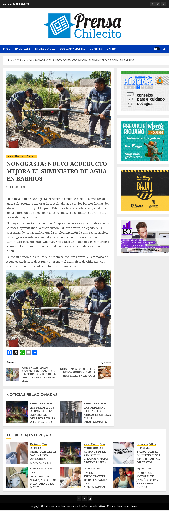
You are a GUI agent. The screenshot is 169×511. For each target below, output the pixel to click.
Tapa (49, 403)
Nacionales (22, 48)
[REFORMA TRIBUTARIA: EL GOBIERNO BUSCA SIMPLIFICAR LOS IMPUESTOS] (123, 453)
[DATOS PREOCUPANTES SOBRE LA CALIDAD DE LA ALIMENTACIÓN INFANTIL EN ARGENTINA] (70, 477)
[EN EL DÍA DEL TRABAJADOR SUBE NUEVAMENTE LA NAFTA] (17, 477)
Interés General (45, 48)
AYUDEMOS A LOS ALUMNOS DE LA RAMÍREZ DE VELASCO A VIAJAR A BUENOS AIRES (42, 415)
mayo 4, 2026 (39, 463)
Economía (35, 468)
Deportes (96, 48)
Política (152, 444)
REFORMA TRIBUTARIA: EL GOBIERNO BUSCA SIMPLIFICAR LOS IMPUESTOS (148, 455)
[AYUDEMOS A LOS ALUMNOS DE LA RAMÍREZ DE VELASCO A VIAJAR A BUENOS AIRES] (17, 412)
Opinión (112, 48)
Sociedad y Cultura (72, 48)
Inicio (6, 48)
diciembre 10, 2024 (18, 187)
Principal (31, 156)
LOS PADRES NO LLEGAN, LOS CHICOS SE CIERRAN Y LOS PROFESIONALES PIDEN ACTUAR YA (97, 416)
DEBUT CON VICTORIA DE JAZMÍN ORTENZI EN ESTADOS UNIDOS (148, 480)
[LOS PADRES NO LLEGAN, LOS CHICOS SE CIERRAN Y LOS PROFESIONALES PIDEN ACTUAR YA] (71, 412)
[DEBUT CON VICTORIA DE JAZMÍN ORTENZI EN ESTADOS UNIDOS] (123, 477)
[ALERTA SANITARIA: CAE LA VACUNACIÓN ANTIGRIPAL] (17, 453)
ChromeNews (114, 506)
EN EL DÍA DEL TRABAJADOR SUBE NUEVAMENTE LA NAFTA (43, 482)
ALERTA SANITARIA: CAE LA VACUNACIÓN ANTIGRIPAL (43, 453)
